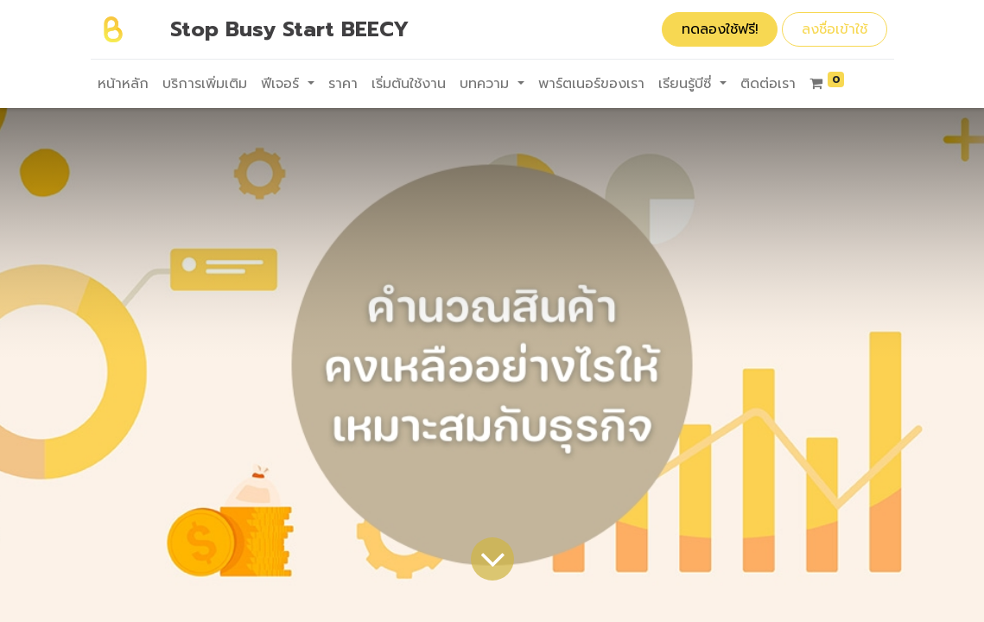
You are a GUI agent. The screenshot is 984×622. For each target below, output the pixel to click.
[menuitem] (123, 84)
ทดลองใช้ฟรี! (720, 29)
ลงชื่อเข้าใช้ (834, 29)
